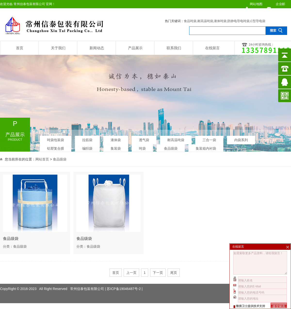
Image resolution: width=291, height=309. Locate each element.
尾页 (173, 273)
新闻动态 (96, 48)
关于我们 (58, 48)
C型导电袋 (258, 21)
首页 (19, 48)
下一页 (158, 273)
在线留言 (212, 48)
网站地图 (256, 4)
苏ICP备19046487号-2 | (125, 285)
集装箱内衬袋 (206, 147)
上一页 (131, 273)
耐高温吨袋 (205, 21)
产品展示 (135, 48)
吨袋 (142, 147)
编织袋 (87, 147)
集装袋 (116, 147)
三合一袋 (209, 139)
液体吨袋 (220, 21)
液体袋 (116, 139)
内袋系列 (241, 139)
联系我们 (174, 48)
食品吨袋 (190, 21)
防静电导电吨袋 (238, 21)
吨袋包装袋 (55, 139)
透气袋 (144, 139)
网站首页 (42, 159)
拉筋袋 (87, 139)
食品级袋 (171, 147)
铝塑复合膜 (55, 147)
